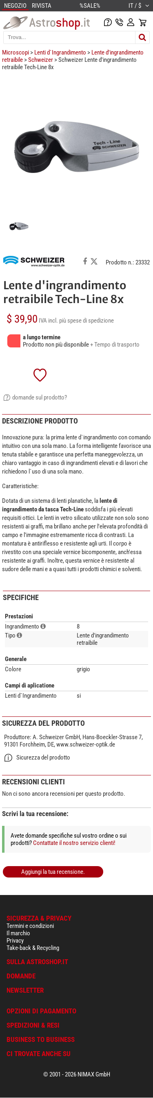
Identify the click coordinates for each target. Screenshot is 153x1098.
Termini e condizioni (30, 926)
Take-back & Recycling (33, 948)
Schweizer (40, 59)
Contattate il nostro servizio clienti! (74, 843)
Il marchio (18, 933)
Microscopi (15, 52)
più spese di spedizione (86, 320)
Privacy (15, 940)
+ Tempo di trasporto (115, 344)
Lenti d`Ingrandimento (60, 52)
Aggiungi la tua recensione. (53, 871)
